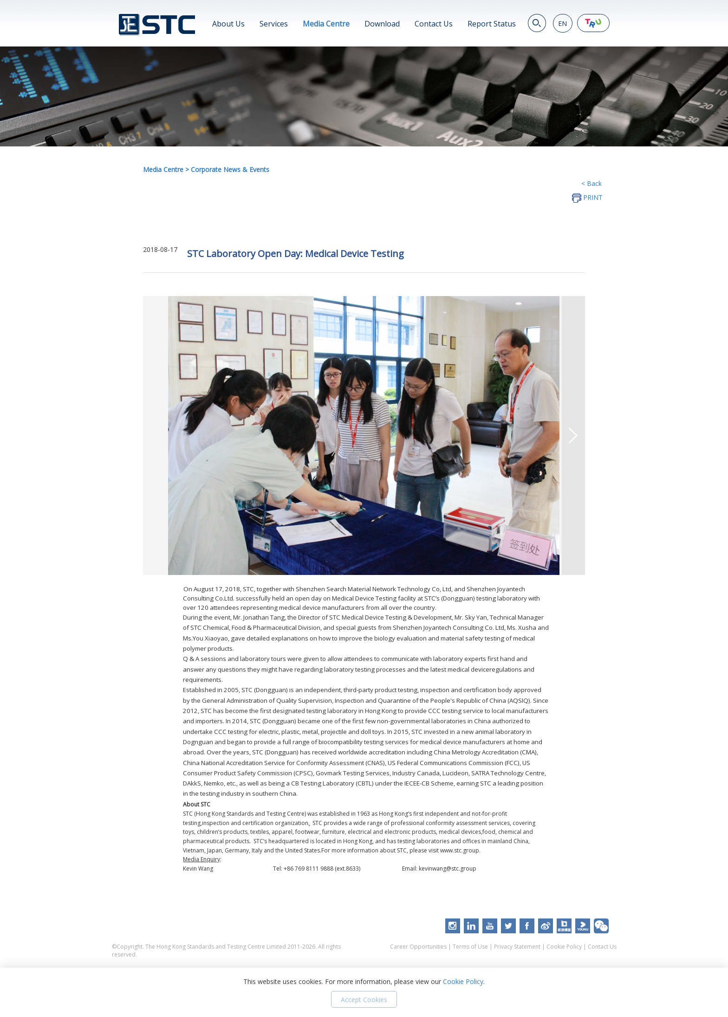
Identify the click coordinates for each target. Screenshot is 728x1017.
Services (274, 24)
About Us (228, 24)
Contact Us (434, 24)
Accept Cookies (364, 999)
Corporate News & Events (230, 169)
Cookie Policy (564, 947)
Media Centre (326, 24)
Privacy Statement (517, 947)
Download (382, 24)
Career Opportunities (418, 947)
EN (562, 23)
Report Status (492, 24)
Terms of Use (470, 947)
